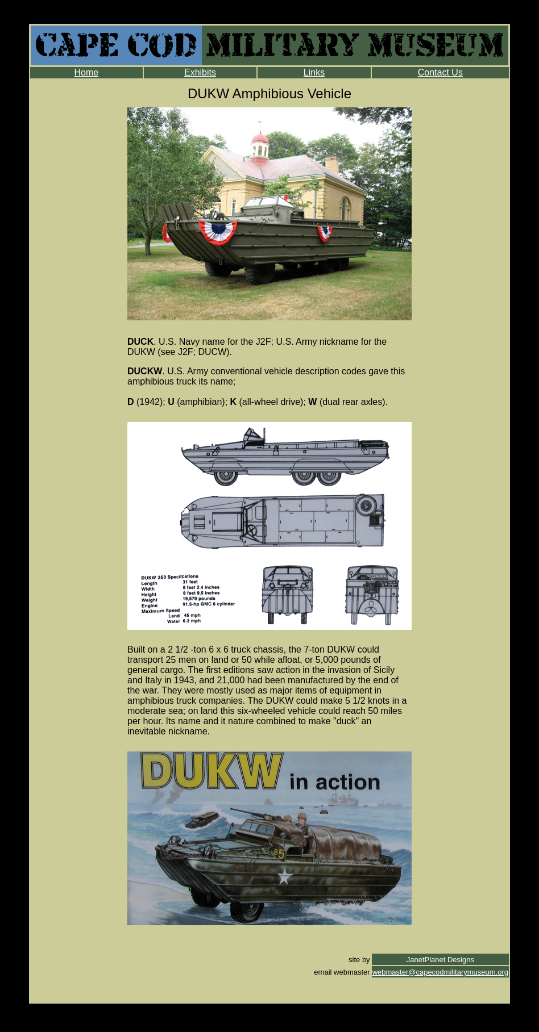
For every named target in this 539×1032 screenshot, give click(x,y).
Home (86, 72)
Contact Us (440, 72)
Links (314, 72)
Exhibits (200, 72)
